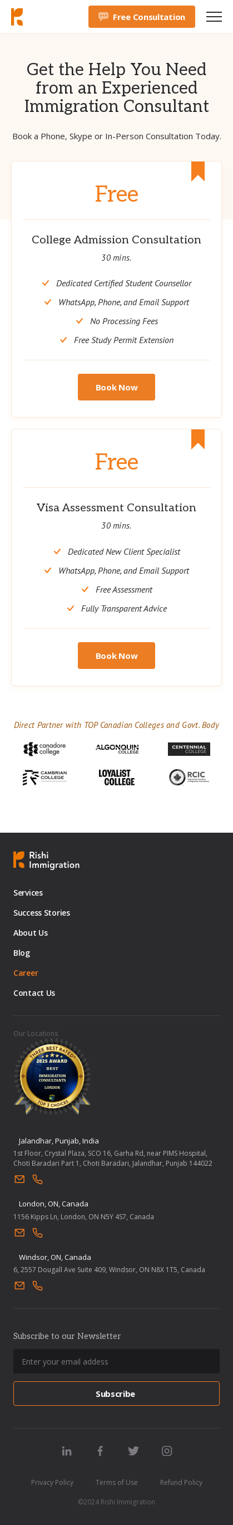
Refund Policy (181, 1483)
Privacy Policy (52, 1483)
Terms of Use (117, 1483)
